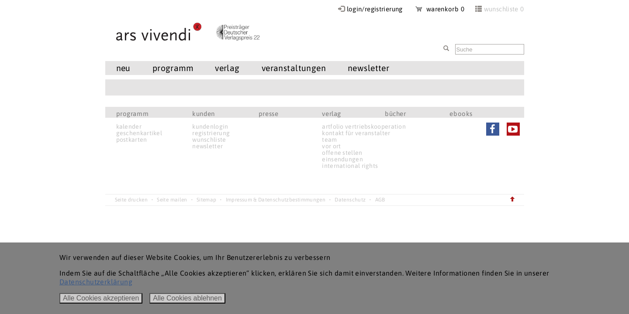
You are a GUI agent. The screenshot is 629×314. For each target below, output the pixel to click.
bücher (395, 113)
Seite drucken (131, 200)
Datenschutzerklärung (95, 282)
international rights (350, 165)
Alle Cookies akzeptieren (101, 298)
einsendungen (342, 159)
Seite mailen (172, 200)
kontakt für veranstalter (356, 133)
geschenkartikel (139, 133)
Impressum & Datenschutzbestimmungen (275, 200)
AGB (380, 200)
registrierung (211, 133)
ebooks (461, 113)
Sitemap (206, 200)
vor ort (331, 146)
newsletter (368, 68)
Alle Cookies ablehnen (187, 298)
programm (172, 68)
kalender (129, 126)
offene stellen (342, 152)
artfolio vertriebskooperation (364, 126)
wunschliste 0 (504, 9)
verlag (227, 68)
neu (123, 68)
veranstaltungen (294, 68)
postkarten (131, 139)
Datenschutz (350, 200)
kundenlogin (210, 126)
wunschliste (209, 139)
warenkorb (439, 9)
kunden (203, 113)
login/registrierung (375, 9)
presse (269, 113)
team (329, 139)
